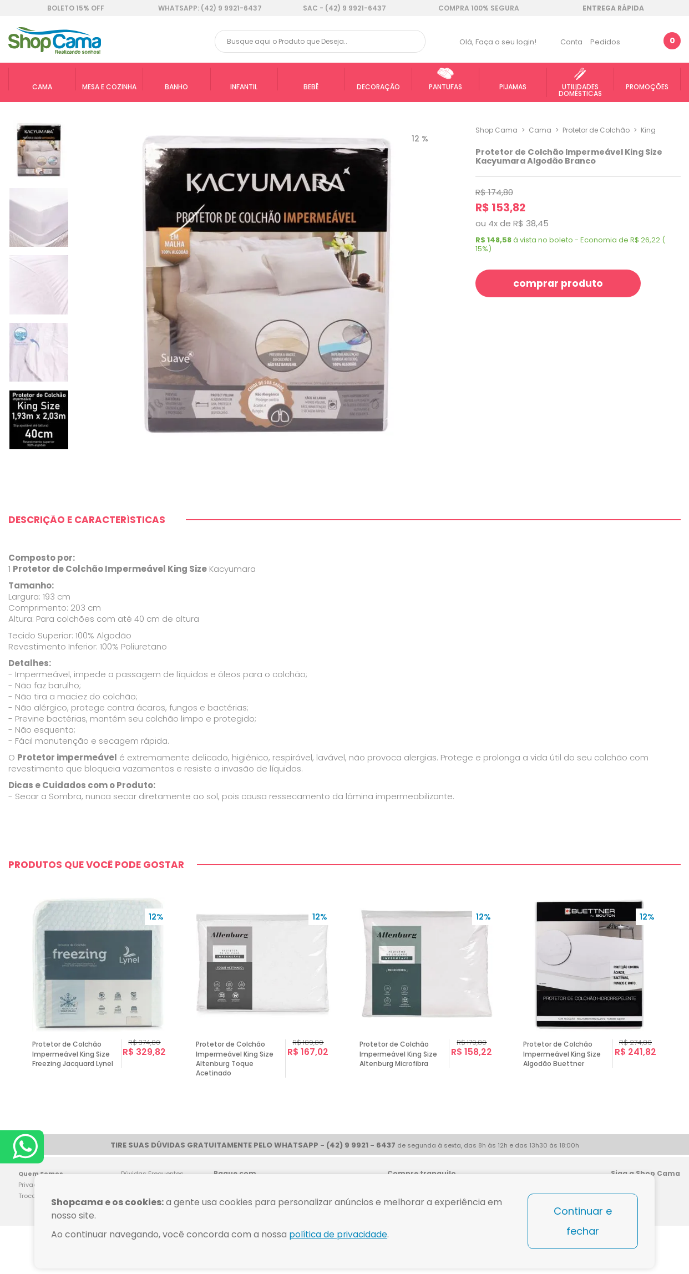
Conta (571, 42)
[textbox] (320, 41)
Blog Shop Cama (667, 1220)
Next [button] (676, 1023)
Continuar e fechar (583, 1221)
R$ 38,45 (531, 223)
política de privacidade (339, 1234)
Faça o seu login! (505, 42)
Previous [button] (13, 1023)
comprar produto (560, 283)
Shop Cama (496, 130)
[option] (99, 1023)
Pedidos (605, 42)
